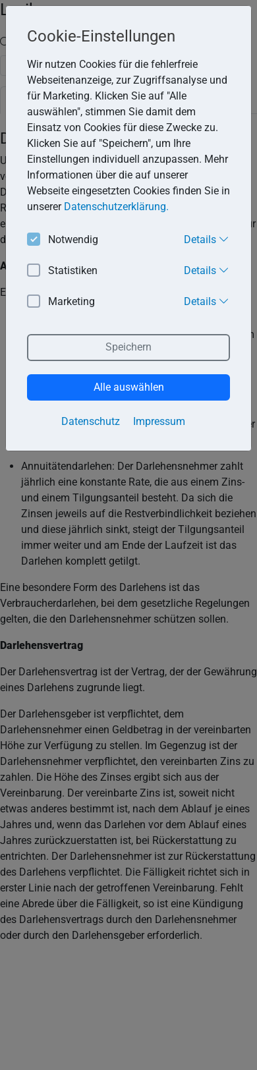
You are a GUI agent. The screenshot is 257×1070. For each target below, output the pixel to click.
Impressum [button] (159, 421)
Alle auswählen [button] (129, 387)
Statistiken (62, 271)
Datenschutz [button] (90, 421)
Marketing (61, 302)
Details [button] (206, 239)
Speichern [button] (128, 347)
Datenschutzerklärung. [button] (116, 206)
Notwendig (62, 240)
